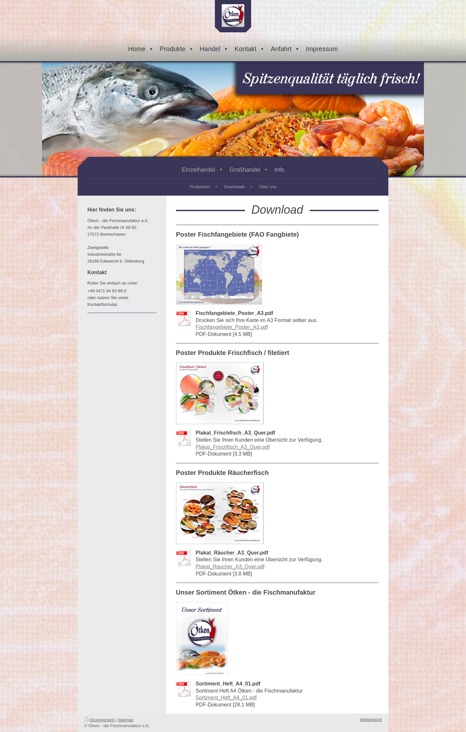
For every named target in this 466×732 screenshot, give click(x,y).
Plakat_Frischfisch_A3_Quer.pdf (233, 447)
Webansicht (371, 719)
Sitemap (126, 719)
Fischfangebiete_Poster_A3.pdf (232, 327)
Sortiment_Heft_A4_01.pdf (226, 697)
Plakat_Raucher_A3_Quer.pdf (230, 566)
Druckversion (99, 719)
